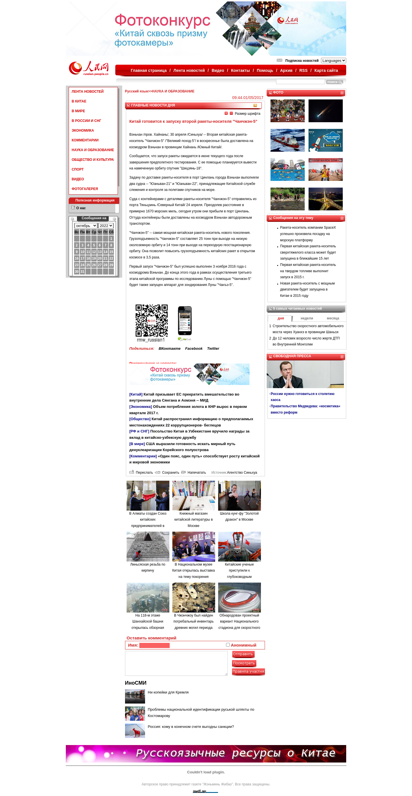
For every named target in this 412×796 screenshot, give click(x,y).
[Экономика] (140, 406)
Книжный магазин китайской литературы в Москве (193, 519)
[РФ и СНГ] (139, 431)
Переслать (141, 473)
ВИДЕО (78, 179)
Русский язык (136, 91)
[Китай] (135, 394)
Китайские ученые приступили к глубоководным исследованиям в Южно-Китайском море (239, 576)
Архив (286, 70)
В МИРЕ (78, 111)
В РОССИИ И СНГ (86, 121)
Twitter (213, 348)
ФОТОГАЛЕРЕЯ (85, 189)
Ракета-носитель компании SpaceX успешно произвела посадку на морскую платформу (308, 234)
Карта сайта (326, 70)
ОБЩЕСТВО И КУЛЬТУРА (93, 160)
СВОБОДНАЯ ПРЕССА (292, 356)
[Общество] (139, 419)
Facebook (194, 348)
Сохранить (167, 473)
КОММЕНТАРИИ (85, 140)
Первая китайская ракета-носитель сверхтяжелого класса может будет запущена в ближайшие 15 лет (308, 252)
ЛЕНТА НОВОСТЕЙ (88, 92)
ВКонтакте (170, 348)
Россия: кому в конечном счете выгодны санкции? (191, 726)
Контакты (240, 70)
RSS (303, 70)
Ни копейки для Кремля (168, 692)
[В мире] (137, 444)
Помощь (265, 70)
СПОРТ (78, 169)
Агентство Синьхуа (242, 473)
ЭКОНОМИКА (83, 131)
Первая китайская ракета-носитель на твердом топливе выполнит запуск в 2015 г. (308, 271)
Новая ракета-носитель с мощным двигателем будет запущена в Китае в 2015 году (307, 289)
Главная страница (149, 70)
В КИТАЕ (79, 101)
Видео (218, 70)
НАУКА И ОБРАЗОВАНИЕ (93, 150)
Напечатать (193, 473)
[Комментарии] (143, 456)
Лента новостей (189, 70)
